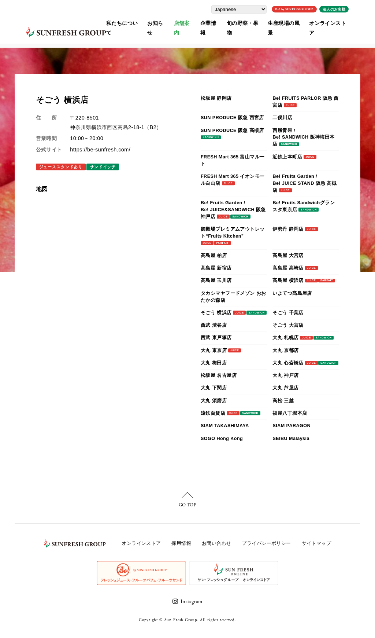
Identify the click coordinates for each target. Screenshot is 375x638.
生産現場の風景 (293, 22)
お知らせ (158, 22)
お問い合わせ (216, 543)
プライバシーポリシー (266, 543)
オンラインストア (339, 22)
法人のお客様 (345, 8)
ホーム (21, 42)
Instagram (192, 601)
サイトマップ (316, 543)
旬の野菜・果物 (249, 22)
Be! (306, 8)
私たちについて (122, 22)
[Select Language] (250, 8)
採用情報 (181, 543)
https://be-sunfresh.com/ (100, 150)
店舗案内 (186, 22)
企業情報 (213, 22)
